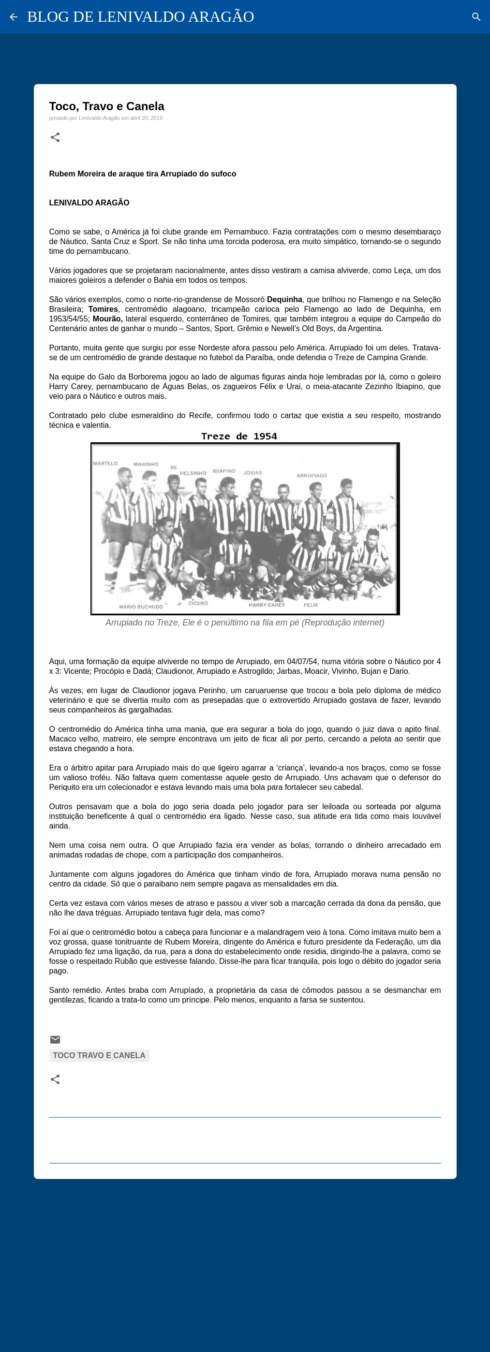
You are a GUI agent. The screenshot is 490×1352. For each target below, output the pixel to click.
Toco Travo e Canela (99, 1055)
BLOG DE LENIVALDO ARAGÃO (140, 16)
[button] (55, 137)
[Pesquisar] (476, 17)
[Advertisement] (245, 1261)
